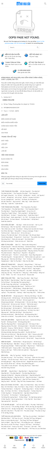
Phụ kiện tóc (17, 272)
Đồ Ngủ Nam (32, 213)
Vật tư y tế (38, 224)
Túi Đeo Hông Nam (24, 391)
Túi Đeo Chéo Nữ (36, 391)
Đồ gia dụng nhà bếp (20, 250)
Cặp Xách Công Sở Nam (31, 393)
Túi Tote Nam (14, 395)
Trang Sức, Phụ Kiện (17, 266)
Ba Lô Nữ (14, 401)
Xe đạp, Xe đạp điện (17, 408)
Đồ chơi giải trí (17, 308)
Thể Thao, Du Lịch (17, 418)
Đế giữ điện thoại (27, 288)
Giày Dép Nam (23, 371)
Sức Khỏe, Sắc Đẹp (7, 231)
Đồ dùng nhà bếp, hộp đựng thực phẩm (12, 332)
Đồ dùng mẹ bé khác (7, 241)
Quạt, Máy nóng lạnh (35, 255)
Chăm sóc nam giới (17, 239)
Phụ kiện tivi (4, 248)
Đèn (29, 334)
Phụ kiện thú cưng (6, 357)
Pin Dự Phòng (5, 282)
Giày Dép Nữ (4, 373)
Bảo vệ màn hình (6, 288)
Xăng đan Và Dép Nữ (7, 375)
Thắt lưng (37, 264)
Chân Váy (4, 203)
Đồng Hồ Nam (29, 264)
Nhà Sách (41, 416)
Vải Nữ (33, 195)
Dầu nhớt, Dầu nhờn (7, 410)
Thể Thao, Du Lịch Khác (29, 416)
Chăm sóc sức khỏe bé (29, 227)
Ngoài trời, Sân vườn (22, 320)
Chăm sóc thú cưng (37, 357)
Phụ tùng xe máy (30, 408)
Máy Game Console (6, 250)
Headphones (5, 261)
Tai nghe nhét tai (18, 257)
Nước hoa (26, 237)
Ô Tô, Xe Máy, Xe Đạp (18, 406)
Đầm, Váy (24, 201)
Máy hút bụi (16, 253)
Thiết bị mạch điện (20, 346)
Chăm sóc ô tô (5, 408)
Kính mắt (3, 268)
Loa (43, 257)
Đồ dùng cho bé (6, 298)
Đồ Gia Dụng (4, 227)
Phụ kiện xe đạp (28, 410)
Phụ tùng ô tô (41, 408)
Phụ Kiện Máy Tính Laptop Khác (20, 282)
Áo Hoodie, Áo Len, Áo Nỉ (36, 217)
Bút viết (34, 426)
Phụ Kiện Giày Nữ (15, 373)
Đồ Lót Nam (4, 219)
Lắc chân (28, 270)
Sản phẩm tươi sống (35, 359)
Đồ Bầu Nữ (26, 195)
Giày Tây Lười (17, 379)
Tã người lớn (17, 237)
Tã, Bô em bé (5, 233)
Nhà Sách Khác (5, 418)
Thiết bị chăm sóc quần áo (32, 257)
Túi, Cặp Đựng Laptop (35, 397)
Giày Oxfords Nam (31, 377)
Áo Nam (13, 215)
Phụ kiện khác (11, 292)
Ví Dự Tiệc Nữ (28, 399)
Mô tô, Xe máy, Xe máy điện (34, 406)
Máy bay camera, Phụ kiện (35, 250)
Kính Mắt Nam (5, 215)
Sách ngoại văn (12, 428)
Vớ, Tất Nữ (18, 195)
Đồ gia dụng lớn (6, 246)
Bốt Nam (39, 381)
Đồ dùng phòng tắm (31, 314)
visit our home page (20, 43)
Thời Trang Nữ (33, 193)
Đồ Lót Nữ (18, 197)
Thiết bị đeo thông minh (29, 244)
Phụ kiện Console (6, 253)
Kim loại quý (28, 266)
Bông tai (41, 272)
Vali (39, 426)
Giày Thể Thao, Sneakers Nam (26, 381)
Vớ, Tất (25, 217)
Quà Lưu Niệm (5, 422)
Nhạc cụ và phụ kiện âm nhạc (9, 420)
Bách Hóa (30, 241)
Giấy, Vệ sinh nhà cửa (19, 361)
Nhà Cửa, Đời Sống (17, 246)
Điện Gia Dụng (37, 259)
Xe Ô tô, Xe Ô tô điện (23, 404)
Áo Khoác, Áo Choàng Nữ (29, 199)
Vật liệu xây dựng (38, 343)
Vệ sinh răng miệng (6, 237)
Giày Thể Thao (15, 422)
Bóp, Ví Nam (29, 387)
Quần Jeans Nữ (33, 201)
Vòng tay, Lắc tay (6, 272)
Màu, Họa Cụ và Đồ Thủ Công (9, 424)
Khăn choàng (33, 272)
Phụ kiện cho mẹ (6, 306)
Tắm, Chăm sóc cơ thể (8, 229)
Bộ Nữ (25, 197)
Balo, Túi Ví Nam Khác (27, 384)
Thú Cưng (27, 357)
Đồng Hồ (20, 264)
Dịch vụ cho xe (5, 406)
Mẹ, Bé (39, 296)
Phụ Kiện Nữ (35, 191)
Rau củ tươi (23, 359)
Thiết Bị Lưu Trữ (29, 286)
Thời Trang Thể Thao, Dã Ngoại (29, 420)
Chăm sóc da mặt (28, 224)
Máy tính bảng (15, 280)
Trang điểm (17, 231)
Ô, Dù (2, 274)
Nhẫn (7, 274)
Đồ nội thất (30, 338)
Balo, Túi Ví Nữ (39, 384)
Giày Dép (41, 377)
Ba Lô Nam (37, 399)
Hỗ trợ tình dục (25, 233)
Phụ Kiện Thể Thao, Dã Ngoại (32, 418)
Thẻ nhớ (15, 255)
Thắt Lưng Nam (22, 213)
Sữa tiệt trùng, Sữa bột (8, 367)
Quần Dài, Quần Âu (6, 221)
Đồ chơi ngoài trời (28, 300)
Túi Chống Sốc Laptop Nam (9, 397)
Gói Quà (3, 428)
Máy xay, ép (4, 259)
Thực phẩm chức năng (37, 237)
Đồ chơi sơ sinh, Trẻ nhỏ (18, 304)
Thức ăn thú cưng (13, 359)
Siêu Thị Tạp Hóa (15, 227)
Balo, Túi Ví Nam (19, 387)
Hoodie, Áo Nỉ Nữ (34, 197)
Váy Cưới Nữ (16, 201)
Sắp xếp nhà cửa (21, 334)
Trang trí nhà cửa (40, 338)
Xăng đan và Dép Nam (21, 375)
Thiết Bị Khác (17, 341)
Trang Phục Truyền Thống (8, 213)
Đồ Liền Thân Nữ (6, 201)
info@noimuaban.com (11, 107)
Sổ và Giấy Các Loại (27, 422)
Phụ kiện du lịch (5, 426)
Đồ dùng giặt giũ (6, 361)
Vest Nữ (17, 199)
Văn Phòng (36, 424)
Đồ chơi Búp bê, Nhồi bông (29, 298)
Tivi (24, 259)
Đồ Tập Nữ (40, 195)
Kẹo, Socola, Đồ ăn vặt (8, 363)
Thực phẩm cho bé (20, 316)
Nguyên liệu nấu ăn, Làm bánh (35, 361)
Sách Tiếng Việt (22, 428)
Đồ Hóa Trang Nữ (25, 191)
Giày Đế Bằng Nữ (6, 379)
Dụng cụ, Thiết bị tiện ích (15, 328)
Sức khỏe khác (29, 239)
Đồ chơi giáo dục (17, 306)
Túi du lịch (27, 426)
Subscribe (42, 183)
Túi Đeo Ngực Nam (27, 389)
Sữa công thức (5, 239)
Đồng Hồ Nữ (36, 270)
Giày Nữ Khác (13, 371)
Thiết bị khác (41, 292)
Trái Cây (3, 359)
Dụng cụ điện (17, 348)
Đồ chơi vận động (31, 302)
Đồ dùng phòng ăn (6, 338)
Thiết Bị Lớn (39, 346)
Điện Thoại (34, 278)
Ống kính (24, 253)
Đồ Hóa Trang (5, 217)
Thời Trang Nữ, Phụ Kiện (20, 193)
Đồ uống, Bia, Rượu (24, 365)
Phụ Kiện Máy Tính (32, 290)
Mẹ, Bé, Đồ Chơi (6, 310)
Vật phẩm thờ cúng (35, 326)
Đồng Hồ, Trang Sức (14, 268)
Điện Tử (17, 244)
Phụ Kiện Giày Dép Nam (29, 373)
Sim (40, 290)
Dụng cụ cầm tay (6, 350)
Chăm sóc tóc (15, 233)
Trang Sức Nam (21, 215)
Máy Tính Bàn (5, 280)
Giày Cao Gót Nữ (19, 377)
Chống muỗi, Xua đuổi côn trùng (33, 229)
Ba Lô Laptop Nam (17, 399)
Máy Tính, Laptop (26, 280)
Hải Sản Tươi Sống (27, 355)
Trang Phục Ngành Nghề (18, 211)
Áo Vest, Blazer (14, 219)
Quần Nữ (10, 203)
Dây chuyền (36, 268)
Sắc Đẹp (18, 224)
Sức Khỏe (19, 229)
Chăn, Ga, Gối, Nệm (28, 261)
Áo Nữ (3, 197)
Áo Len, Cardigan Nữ (7, 199)
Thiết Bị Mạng (17, 288)
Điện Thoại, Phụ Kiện (23, 278)
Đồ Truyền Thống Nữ (7, 195)
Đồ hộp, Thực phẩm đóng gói (24, 363)
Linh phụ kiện (23, 255)
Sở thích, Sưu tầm (33, 310)
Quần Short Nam (33, 215)
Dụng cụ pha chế (37, 334)
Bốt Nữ (13, 381)
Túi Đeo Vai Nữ (39, 389)
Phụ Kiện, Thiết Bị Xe (37, 404)
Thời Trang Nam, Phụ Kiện (28, 207)
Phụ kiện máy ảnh (6, 257)
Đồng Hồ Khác (5, 266)
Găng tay (25, 272)
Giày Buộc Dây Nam (7, 377)
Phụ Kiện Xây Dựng (6, 343)
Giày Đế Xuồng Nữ (35, 375)
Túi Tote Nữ (4, 395)
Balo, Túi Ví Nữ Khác (7, 387)
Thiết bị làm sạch (6, 255)
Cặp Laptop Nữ (5, 401)
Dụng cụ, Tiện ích (26, 343)
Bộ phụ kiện (30, 274)
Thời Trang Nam (5, 209)
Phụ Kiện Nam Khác (17, 209)
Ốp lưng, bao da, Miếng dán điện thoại (12, 286)
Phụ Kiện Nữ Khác (6, 193)
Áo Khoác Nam (25, 219)
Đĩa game (31, 253)
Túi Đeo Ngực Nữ (24, 395)
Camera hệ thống (30, 246)
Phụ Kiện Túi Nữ (39, 387)
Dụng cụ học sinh (17, 426)
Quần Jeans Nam (16, 217)
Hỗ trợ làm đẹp (23, 235)
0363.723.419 (9, 100)
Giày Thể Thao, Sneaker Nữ (30, 379)
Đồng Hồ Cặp (5, 270)
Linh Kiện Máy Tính (25, 284)
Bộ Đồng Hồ (20, 270)
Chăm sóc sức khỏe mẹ (19, 310)
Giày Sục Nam (5, 381)
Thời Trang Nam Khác (31, 209)
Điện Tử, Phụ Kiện (16, 261)
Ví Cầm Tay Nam (6, 393)
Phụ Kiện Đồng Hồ (39, 266)
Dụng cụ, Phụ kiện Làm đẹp (9, 235)
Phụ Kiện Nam (5, 211)
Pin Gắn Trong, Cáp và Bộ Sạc (9, 284)
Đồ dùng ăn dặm (20, 302)
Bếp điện (12, 248)
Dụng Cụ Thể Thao (25, 424)
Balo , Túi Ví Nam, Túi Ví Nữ (9, 391)
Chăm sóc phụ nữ (20, 241)
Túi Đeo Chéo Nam (6, 389)
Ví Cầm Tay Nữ (5, 399)
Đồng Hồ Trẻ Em (26, 268)
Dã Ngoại (37, 422)
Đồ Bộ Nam (35, 219)
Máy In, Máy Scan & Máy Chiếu (9, 290)
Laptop (3, 292)
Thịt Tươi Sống (18, 357)
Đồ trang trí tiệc (34, 324)
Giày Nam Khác (33, 371)
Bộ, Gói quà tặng (34, 235)
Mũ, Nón (13, 270)
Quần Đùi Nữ (19, 203)
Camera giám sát (38, 248)
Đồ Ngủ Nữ (10, 197)
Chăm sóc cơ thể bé (7, 316)
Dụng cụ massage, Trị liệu (30, 231)
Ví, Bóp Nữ (17, 389)
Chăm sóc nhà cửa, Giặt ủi (8, 330)
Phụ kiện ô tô (18, 410)
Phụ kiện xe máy (40, 410)
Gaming (19, 292)
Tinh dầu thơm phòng (21, 336)
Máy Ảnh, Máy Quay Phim (24, 248)
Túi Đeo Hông (23, 397)
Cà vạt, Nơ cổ (31, 211)
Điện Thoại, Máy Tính (29, 292)
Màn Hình (35, 280)
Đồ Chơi (19, 300)
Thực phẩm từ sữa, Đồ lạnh (9, 365)
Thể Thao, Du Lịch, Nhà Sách (37, 428)
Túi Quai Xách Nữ (17, 393)
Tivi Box (29, 259)
